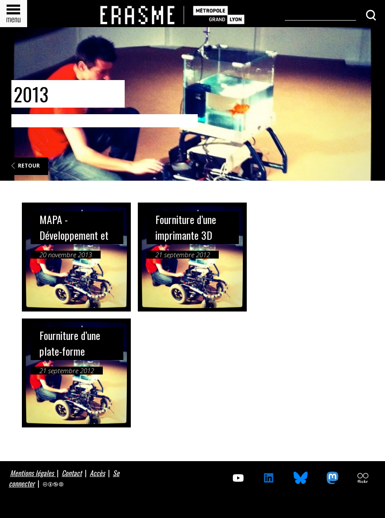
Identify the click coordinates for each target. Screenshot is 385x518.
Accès (97, 473)
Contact (72, 473)
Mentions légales (33, 473)
